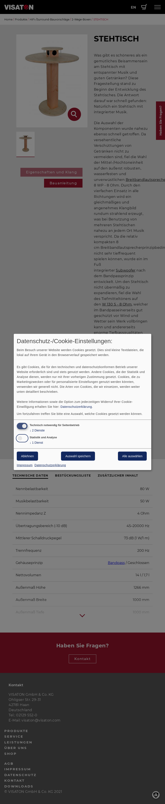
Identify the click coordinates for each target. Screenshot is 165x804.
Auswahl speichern (78, 456)
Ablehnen (27, 456)
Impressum (25, 465)
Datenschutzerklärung (76, 406)
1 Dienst (36, 442)
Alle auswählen (132, 456)
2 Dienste (37, 430)
